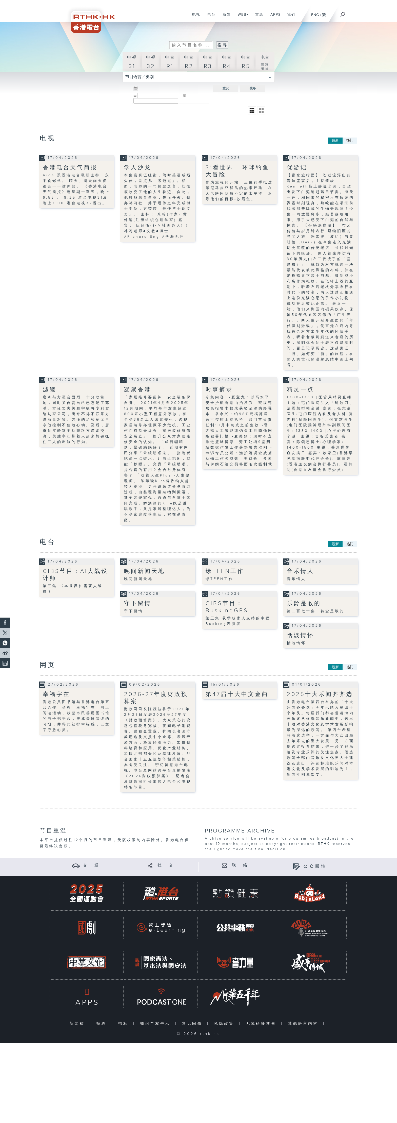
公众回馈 (315, 866)
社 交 (166, 865)
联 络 (240, 865)
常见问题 (193, 1023)
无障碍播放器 (262, 1023)
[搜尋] (343, 13)
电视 (194, 17)
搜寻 (253, 88)
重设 (226, 88)
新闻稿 (78, 1023)
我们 (289, 17)
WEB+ (241, 17)
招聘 (102, 1023)
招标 (124, 1023)
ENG (315, 15)
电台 (209, 17)
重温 (257, 17)
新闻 (225, 17)
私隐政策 (225, 1023)
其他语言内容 (304, 1023)
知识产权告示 (156, 1023)
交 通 (91, 865)
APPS (274, 17)
